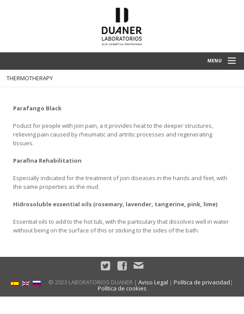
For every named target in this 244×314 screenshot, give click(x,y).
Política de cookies (122, 288)
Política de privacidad (202, 282)
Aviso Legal (153, 282)
